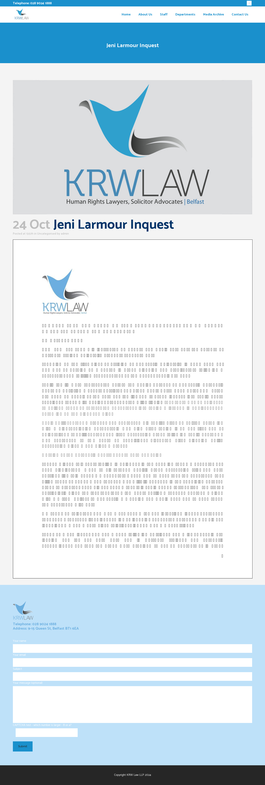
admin (65, 233)
